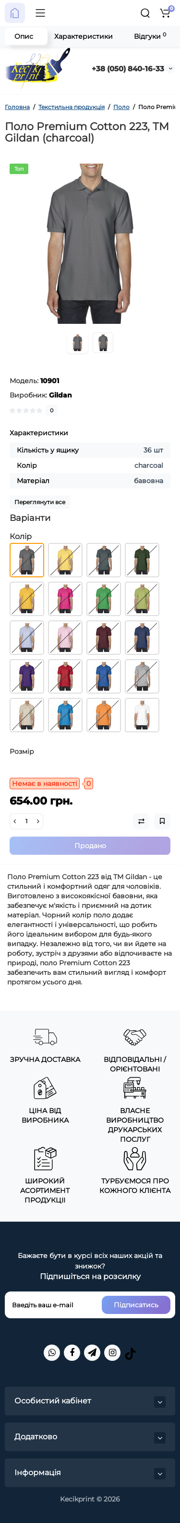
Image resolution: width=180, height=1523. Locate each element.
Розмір (22, 751)
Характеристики (83, 36)
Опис (23, 36)
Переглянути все (39, 502)
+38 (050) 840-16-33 (128, 68)
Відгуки (150, 36)
